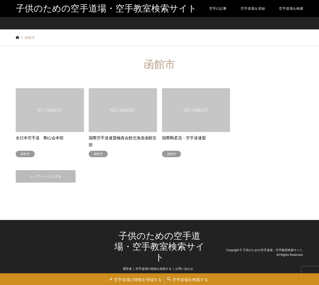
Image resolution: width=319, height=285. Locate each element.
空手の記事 (218, 8)
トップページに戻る (45, 176)
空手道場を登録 (252, 8)
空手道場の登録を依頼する (153, 269)
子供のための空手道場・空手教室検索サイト (159, 246)
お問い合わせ (184, 269)
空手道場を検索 (291, 8)
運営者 (127, 269)
